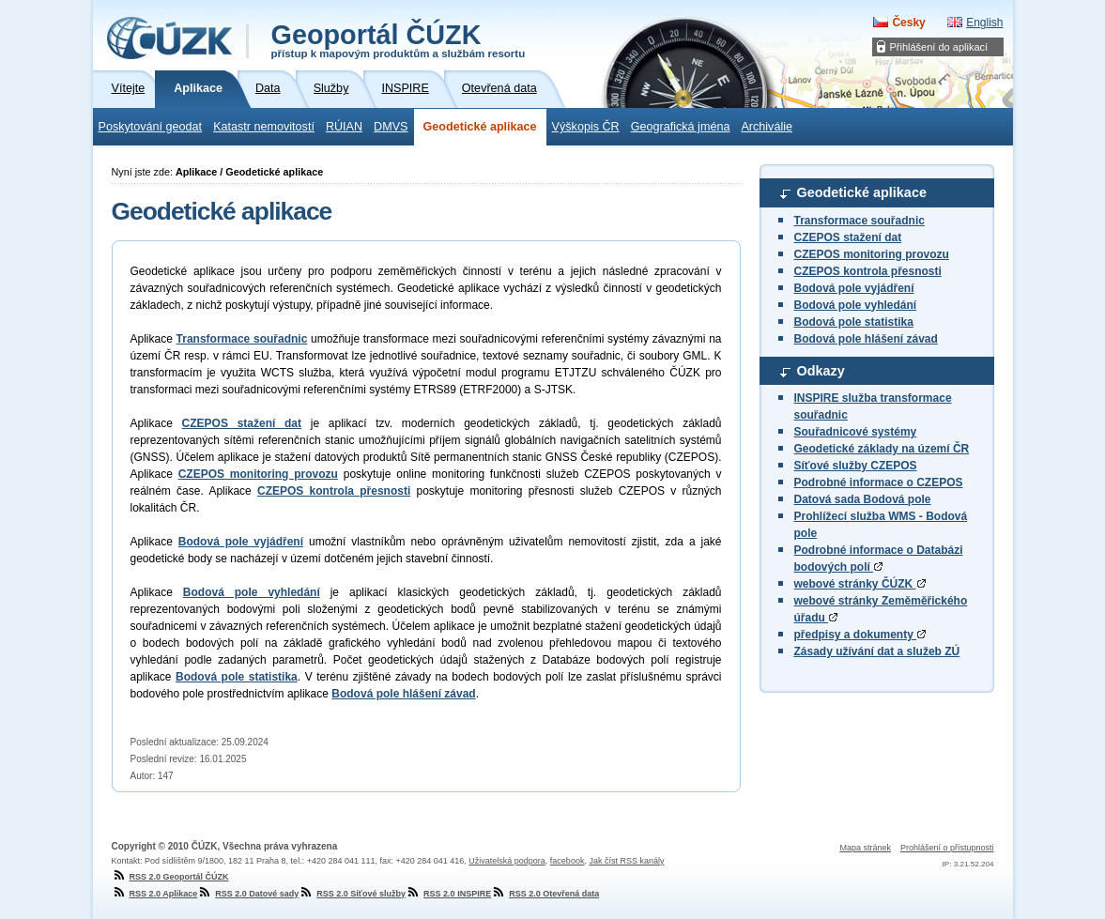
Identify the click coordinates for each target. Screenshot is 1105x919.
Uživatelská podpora (506, 860)
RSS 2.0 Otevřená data (545, 893)
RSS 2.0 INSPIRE (448, 893)
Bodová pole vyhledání (855, 305)
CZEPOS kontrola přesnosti (868, 271)
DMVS (390, 126)
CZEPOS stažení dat (848, 237)
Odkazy (821, 370)
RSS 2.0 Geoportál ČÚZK (170, 876)
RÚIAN (344, 126)
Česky (908, 22)
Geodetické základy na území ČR (882, 448)
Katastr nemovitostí (264, 126)
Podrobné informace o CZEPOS (878, 482)
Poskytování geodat (151, 126)
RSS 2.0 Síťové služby (352, 893)
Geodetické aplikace (480, 126)
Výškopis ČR (586, 126)
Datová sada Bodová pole (862, 499)
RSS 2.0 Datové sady (248, 893)
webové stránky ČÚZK (860, 583)
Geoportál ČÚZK (398, 39)
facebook (567, 860)
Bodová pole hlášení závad (866, 338)
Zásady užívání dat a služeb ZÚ (877, 651)
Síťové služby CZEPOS (855, 465)
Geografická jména (680, 126)
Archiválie (766, 126)
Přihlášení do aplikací (939, 47)
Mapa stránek (865, 847)
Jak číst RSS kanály (626, 860)
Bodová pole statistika (853, 322)
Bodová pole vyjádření (854, 288)
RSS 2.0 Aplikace (155, 893)
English (984, 22)
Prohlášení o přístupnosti (947, 847)
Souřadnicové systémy (855, 431)
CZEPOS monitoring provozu (871, 254)
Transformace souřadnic (859, 220)
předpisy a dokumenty (860, 634)
